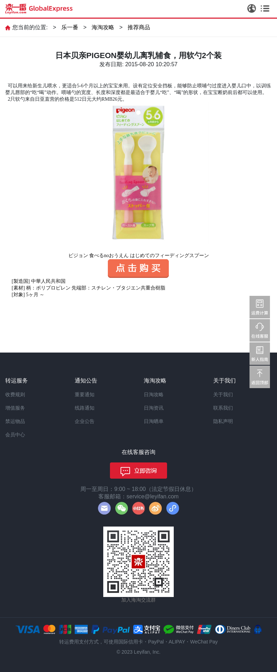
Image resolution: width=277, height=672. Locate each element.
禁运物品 (15, 421)
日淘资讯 (154, 408)
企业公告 (84, 421)
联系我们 (223, 408)
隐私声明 (223, 421)
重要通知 (84, 394)
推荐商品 (139, 27)
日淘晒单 (154, 421)
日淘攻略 (154, 394)
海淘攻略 (103, 27)
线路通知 (84, 408)
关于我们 (223, 394)
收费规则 (15, 394)
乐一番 (69, 27)
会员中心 (15, 434)
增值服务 (15, 408)
